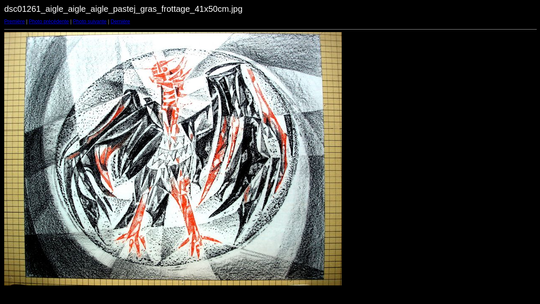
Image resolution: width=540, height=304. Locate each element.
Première (14, 21)
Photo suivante (89, 21)
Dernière (120, 21)
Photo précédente (49, 21)
